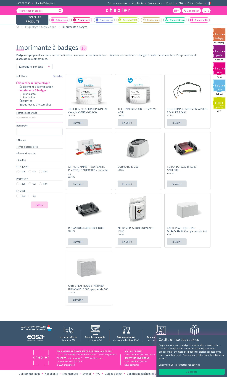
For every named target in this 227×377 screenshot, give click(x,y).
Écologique (22, 166)
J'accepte (192, 372)
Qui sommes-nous (117, 3)
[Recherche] (60, 10)
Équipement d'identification (36, 86)
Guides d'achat (195, 3)
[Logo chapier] (118, 10)
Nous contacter (131, 364)
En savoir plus (166, 364)
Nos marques (155, 3)
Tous (22, 171)
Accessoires (29, 97)
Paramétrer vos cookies (187, 364)
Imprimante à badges (74, 27)
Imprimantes (30, 93)
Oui (34, 171)
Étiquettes (25, 101)
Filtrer (39, 205)
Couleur (21, 159)
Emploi (170, 3)
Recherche (22, 125)
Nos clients (137, 3)
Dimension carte (26, 153)
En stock (20, 190)
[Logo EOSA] (36, 338)
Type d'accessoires (27, 146)
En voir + (78, 123)
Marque (21, 140)
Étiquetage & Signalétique (40, 27)
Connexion (191, 11)
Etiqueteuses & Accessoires (35, 104)
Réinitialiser (58, 76)
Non (45, 171)
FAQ (181, 3)
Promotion (22, 178)
